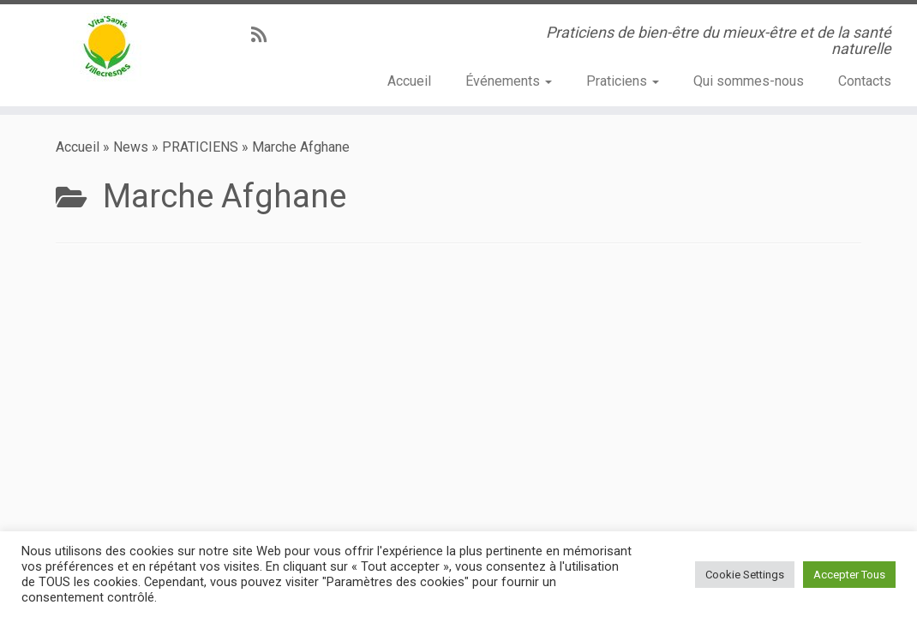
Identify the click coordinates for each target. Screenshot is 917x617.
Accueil (409, 81)
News (130, 147)
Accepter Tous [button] (849, 574)
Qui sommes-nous (748, 81)
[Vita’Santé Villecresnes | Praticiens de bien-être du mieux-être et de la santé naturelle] (107, 47)
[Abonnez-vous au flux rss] (264, 35)
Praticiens (622, 81)
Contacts (864, 81)
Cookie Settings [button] (744, 574)
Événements (508, 81)
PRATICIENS (200, 147)
